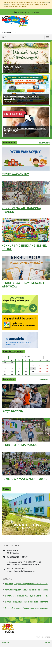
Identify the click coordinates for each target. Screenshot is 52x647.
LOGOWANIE (33, 12)
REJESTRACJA (20, 12)
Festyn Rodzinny (12, 411)
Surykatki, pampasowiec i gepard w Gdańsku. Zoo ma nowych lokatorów (27, 584)
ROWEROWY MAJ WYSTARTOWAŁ (24, 479)
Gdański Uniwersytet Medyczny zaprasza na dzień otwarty (27, 608)
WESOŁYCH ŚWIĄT (26, 68)
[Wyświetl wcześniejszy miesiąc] (5, 357)
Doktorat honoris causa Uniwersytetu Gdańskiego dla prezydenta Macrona (27, 596)
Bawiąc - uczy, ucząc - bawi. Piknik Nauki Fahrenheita (26, 602)
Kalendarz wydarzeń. (13, 351)
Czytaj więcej (44, 143)
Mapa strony (5, 642)
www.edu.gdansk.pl (43, 637)
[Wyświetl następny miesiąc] (46, 357)
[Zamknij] (49, 2)
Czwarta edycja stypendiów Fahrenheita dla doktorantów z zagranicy (27, 590)
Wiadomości (9, 142)
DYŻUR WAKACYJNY (15, 174)
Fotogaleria (8, 379)
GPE (4, 37)
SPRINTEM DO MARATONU (19, 445)
